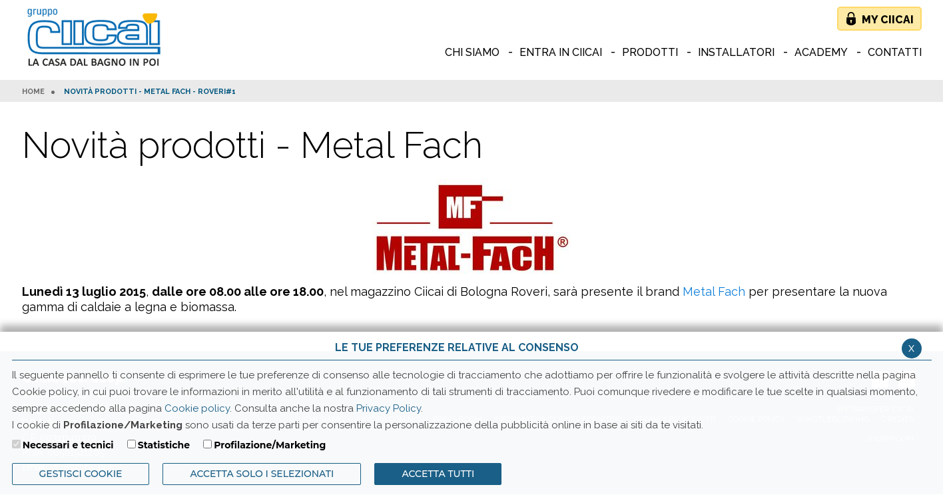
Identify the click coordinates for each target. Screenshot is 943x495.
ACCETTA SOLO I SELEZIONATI (262, 474)
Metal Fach (714, 291)
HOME (33, 92)
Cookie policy (197, 408)
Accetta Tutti (438, 474)
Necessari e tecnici (68, 445)
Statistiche (164, 445)
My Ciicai (888, 19)
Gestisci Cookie (81, 474)
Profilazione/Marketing (270, 445)
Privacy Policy (388, 408)
